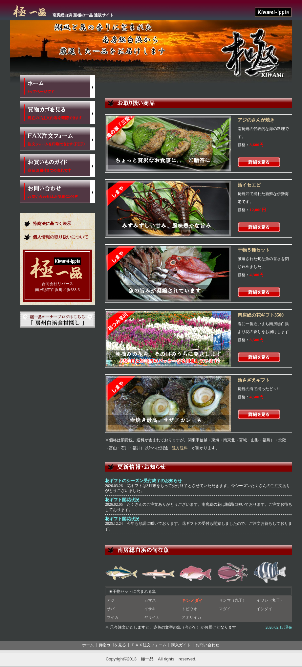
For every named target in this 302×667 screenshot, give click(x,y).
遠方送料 (180, 448)
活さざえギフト (254, 380)
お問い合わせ (207, 645)
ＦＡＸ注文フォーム (148, 645)
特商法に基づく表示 (52, 223)
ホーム (88, 645)
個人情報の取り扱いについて (60, 236)
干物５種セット (254, 250)
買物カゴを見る (112, 645)
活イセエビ (249, 185)
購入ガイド (181, 645)
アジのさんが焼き (256, 120)
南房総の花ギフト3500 (261, 315)
